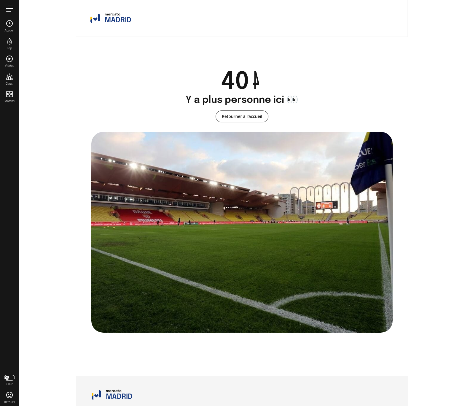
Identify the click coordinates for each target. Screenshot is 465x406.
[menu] (9, 8)
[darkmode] (9, 379)
